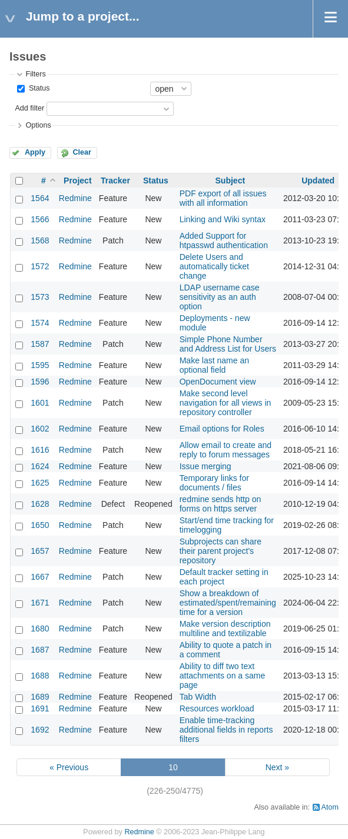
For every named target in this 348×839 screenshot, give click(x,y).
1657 (40, 551)
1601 (40, 402)
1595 (40, 365)
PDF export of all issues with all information (223, 198)
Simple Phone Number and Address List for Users (228, 344)
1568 (40, 240)
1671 (40, 602)
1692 (40, 729)
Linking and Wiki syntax (223, 219)
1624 (40, 466)
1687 (40, 649)
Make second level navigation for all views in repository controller (225, 403)
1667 (40, 576)
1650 (40, 525)
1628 (40, 504)
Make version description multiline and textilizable (225, 628)
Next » (277, 767)
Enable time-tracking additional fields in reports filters (226, 730)
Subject (231, 180)
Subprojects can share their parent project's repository (220, 551)
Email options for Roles (222, 428)
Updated (317, 180)
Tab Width (198, 696)
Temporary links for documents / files (214, 482)
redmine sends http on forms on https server (220, 503)
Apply (35, 152)
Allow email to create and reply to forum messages (225, 449)
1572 (40, 266)
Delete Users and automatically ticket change (214, 266)
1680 (40, 628)
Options (38, 125)
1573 (40, 297)
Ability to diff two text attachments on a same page (223, 675)
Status (37, 88)
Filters (35, 74)
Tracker (115, 180)
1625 (40, 482)
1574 (40, 322)
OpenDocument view (218, 381)
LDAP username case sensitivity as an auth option (220, 297)
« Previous (68, 767)
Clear (81, 152)
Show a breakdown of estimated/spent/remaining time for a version (228, 603)
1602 (40, 428)
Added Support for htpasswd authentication (224, 240)
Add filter (29, 108)
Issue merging (205, 466)
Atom (330, 807)
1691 (40, 708)
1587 (40, 344)
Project (77, 180)
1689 (40, 696)
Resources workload (217, 708)
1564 (40, 198)
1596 (40, 381)
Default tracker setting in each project (224, 576)
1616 (40, 449)
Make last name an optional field (214, 365)
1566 (40, 219)
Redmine (75, 198)
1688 (40, 675)
